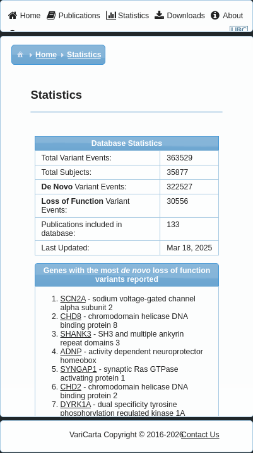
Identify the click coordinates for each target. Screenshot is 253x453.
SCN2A (73, 298)
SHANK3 (76, 334)
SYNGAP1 (79, 369)
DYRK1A (76, 404)
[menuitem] (24, 16)
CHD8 (71, 316)
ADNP (71, 351)
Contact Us (200, 434)
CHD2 (71, 387)
